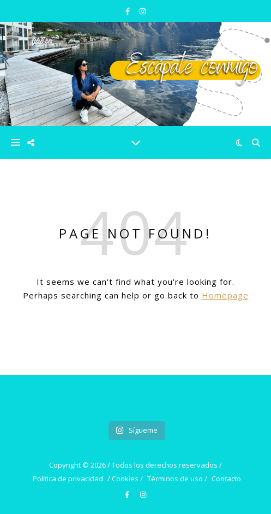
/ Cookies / (125, 478)
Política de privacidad (68, 478)
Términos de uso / (177, 478)
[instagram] (143, 11)
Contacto (226, 478)
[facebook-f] (128, 11)
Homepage (225, 295)
